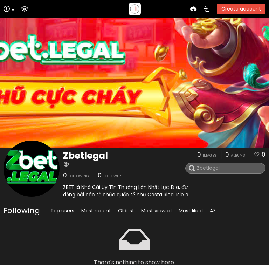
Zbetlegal (85, 155)
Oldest (126, 210)
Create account (241, 8)
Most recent (96, 210)
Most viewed (156, 210)
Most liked (191, 210)
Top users (62, 210)
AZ (213, 210)
